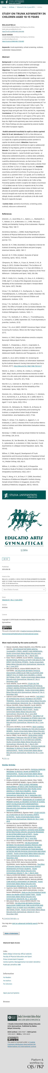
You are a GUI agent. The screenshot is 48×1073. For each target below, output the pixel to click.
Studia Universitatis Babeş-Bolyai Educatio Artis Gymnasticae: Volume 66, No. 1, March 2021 (23, 654)
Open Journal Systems (11, 993)
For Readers (7, 977)
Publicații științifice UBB (12, 965)
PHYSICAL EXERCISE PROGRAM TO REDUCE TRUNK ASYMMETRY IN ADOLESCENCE (25, 748)
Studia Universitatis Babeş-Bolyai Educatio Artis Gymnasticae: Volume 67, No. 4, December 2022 (25, 679)
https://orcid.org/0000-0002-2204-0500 (13, 31)
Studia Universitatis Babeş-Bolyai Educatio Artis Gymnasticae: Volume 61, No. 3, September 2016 (25, 808)
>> (8, 758)
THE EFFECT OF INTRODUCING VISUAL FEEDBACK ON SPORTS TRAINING (25, 699)
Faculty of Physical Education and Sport (17, 956)
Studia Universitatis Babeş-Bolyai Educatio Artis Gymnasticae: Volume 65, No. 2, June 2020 (22, 711)
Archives (11, 7)
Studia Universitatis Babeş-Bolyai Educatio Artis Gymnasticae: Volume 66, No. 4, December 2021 (26, 702)
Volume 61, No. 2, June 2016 (26, 7)
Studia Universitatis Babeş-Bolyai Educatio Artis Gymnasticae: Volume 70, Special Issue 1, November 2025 (25, 855)
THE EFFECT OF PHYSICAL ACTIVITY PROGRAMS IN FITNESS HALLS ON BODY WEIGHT (25, 718)
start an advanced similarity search (25, 923)
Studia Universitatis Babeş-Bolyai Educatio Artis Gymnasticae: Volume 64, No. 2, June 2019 (25, 664)
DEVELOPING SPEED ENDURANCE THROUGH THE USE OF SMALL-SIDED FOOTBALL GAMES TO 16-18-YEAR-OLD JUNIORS (24, 737)
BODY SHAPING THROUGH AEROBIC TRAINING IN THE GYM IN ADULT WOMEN (25, 729)
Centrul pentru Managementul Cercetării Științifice (21, 962)
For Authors (7, 981)
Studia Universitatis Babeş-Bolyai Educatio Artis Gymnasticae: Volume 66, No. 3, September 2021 (24, 793)
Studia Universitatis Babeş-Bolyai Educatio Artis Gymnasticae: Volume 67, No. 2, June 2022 (22, 836)
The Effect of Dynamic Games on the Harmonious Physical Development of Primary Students (25, 866)
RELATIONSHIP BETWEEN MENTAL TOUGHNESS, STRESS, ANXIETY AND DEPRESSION (24, 650)
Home (4, 7)
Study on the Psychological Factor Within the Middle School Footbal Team (26, 893)
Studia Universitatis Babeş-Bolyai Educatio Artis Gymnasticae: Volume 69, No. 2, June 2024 (23, 896)
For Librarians (7, 984)
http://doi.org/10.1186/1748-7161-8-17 (28, 366)
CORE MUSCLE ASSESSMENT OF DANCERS (21, 881)
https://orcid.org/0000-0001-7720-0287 (13, 41)
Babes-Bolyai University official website (17, 954)
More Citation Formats (11, 589)
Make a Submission (11, 933)
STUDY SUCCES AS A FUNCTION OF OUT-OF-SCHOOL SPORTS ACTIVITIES (25, 814)
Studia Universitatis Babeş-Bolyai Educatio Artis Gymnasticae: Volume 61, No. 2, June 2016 (24, 883)
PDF (6, 559)
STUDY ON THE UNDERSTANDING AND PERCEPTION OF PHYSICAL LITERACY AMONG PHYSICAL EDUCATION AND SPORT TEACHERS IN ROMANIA (25, 687)
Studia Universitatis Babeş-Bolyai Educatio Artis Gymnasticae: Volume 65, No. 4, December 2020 (25, 732)
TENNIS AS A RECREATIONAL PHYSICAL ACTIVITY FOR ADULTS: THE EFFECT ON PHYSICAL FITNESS (25, 660)
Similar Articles (8, 765)
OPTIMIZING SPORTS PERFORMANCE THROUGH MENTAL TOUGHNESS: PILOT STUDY (23, 708)
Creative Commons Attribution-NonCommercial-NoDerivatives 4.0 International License (22, 1044)
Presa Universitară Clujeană (13, 959)
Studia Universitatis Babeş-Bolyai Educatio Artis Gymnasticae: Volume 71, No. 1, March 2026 (22, 871)
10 (15, 918)
